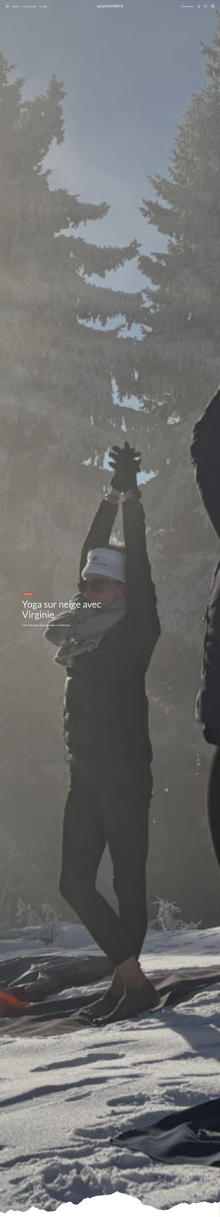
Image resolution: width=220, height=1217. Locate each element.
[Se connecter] (187, 6)
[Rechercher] (198, 6)
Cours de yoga (29, 6)
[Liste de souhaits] (206, 6)
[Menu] (7, 6)
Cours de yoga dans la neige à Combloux (46, 625)
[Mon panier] (212, 6)
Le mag (43, 6)
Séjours (15, 6)
